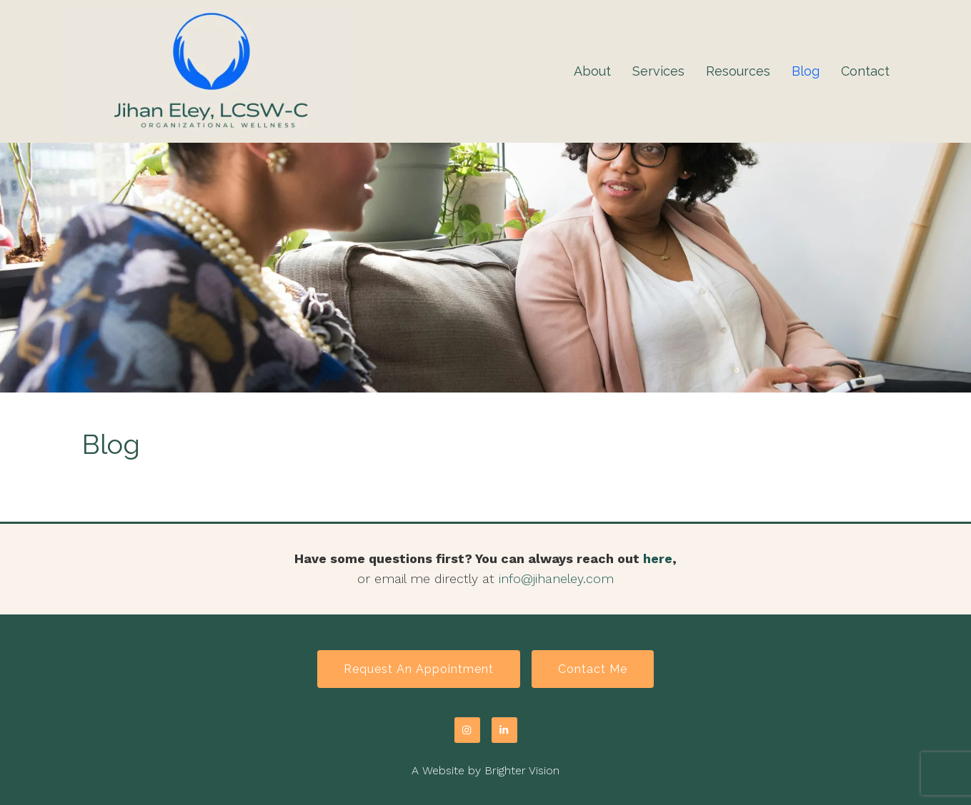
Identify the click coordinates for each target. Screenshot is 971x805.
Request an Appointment (419, 669)
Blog (806, 71)
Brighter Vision (521, 770)
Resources (738, 71)
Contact (865, 71)
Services (658, 71)
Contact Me (592, 669)
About (592, 71)
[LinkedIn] (504, 730)
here (657, 558)
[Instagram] (467, 730)
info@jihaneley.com (556, 578)
